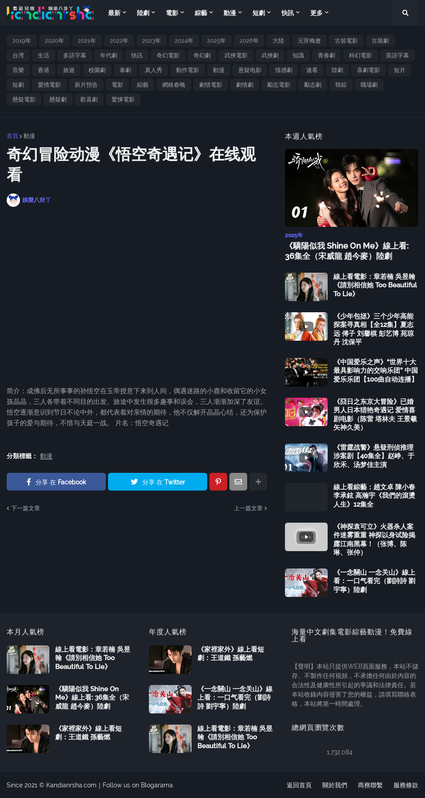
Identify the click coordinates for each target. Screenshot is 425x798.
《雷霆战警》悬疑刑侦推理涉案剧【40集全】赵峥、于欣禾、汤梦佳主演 (373, 456)
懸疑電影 (24, 99)
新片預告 (86, 84)
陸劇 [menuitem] (143, 12)
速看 (312, 70)
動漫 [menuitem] (230, 12)
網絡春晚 (173, 84)
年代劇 (108, 55)
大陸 (278, 40)
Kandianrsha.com (71, 785)
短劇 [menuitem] (259, 12)
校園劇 (97, 70)
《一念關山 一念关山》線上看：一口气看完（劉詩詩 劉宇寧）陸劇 (374, 581)
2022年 (119, 40)
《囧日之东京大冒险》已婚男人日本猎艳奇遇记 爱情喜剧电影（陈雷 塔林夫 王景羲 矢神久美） (375, 415)
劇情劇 (244, 84)
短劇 (18, 84)
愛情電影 (49, 84)
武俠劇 (270, 55)
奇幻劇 (202, 55)
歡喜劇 (89, 99)
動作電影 (187, 70)
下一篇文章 (25, 508)
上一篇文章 (248, 508)
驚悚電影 (123, 99)
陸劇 (337, 70)
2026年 (249, 40)
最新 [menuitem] (114, 12)
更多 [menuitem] (316, 12)
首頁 (12, 136)
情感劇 (284, 70)
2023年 (151, 40)
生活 (43, 55)
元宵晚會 (309, 40)
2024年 (184, 40)
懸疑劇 (58, 99)
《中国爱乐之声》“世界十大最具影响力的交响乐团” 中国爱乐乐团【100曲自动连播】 (375, 370)
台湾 (18, 55)
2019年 (21, 40)
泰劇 (125, 70)
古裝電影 (346, 40)
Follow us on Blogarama (138, 785)
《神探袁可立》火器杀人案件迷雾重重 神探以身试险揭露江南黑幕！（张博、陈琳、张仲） (374, 540)
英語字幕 (397, 55)
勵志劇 (312, 84)
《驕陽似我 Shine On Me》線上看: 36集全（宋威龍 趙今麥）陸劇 (347, 251)
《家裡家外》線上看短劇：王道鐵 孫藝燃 (88, 733)
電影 (117, 84)
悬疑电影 (249, 70)
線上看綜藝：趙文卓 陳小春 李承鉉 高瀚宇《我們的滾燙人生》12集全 (374, 495)
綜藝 (142, 84)
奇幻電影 (168, 55)
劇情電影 (210, 84)
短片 (399, 70)
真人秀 (153, 70)
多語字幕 (74, 55)
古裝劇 (380, 40)
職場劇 (369, 84)
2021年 (87, 40)
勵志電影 (278, 84)
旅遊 (69, 70)
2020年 (54, 40)
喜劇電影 (368, 70)
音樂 (18, 70)
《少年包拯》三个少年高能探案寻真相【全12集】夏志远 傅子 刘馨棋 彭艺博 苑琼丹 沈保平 (373, 329)
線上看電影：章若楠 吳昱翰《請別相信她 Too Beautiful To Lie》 (375, 285)
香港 (43, 70)
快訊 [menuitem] (287, 12)
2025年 (216, 40)
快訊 (137, 55)
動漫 (219, 70)
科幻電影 (360, 55)
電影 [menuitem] (172, 12)
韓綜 (341, 84)
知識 (298, 55)
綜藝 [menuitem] (201, 12)
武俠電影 (236, 55)
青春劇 (326, 55)
